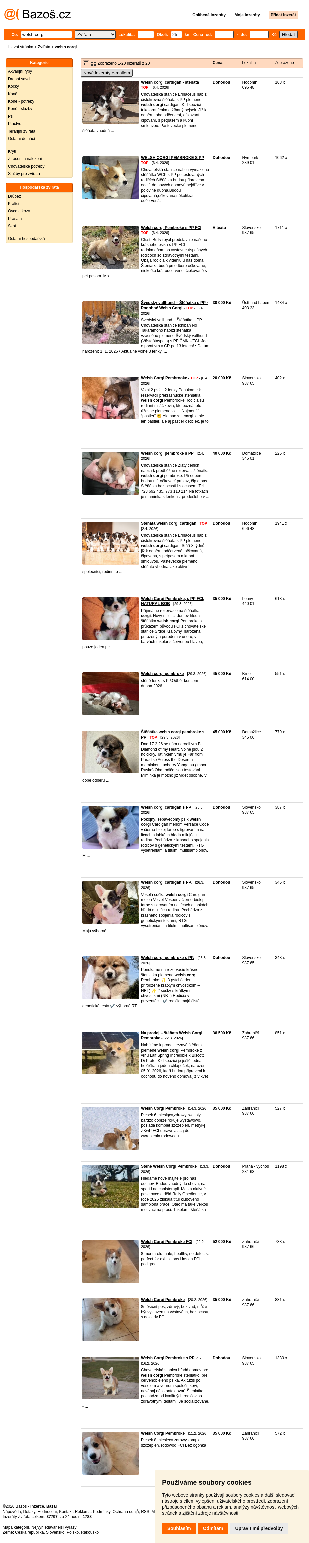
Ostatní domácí (21, 138)
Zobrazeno (284, 62)
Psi (11, 116)
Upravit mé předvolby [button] (259, 1528)
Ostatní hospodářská (26, 238)
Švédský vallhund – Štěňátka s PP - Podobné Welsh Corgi (174, 305)
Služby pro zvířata (24, 173)
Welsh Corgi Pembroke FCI (166, 1241)
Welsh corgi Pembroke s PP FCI (171, 227)
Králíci (13, 203)
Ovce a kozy (19, 211)
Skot (12, 226)
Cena (217, 62)
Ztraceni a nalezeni (25, 158)
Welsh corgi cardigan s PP (166, 807)
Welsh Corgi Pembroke (163, 1108)
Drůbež (14, 196)
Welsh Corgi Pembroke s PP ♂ (170, 1358)
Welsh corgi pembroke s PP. (167, 957)
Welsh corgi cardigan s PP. (166, 882)
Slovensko (55, 1532)
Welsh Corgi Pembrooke (164, 378)
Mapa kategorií (16, 1527)
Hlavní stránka (20, 47)
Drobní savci (19, 79)
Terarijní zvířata (21, 131)
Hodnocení (47, 1511)
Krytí (12, 151)
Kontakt (66, 1511)
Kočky (13, 86)
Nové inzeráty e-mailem (106, 72)
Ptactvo (14, 123)
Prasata (15, 218)
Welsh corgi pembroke (162, 673)
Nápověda (12, 1511)
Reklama (83, 1511)
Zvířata (44, 47)
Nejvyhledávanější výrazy (53, 1527)
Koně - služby (20, 108)
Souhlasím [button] (179, 1528)
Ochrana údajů (126, 1511)
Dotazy (29, 1511)
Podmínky (101, 1511)
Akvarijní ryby (20, 71)
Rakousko (90, 1532)
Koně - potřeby (21, 101)
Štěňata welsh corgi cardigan (168, 523)
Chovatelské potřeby (26, 166)
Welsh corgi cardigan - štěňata (170, 82)
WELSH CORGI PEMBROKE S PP (172, 157)
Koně (12, 94)
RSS (145, 1511)
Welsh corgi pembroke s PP (167, 453)
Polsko (73, 1532)
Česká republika (29, 1532)
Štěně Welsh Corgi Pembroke (169, 1166)
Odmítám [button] (213, 1528)
